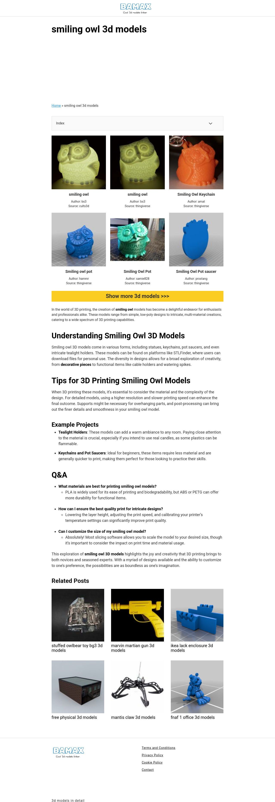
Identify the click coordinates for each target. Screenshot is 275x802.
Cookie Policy (152, 762)
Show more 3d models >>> (137, 296)
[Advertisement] (137, 71)
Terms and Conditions (159, 748)
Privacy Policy (152, 755)
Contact (148, 769)
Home (56, 106)
